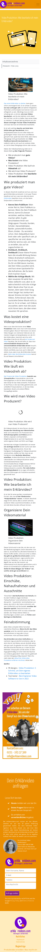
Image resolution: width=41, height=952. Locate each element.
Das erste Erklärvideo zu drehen (15, 103)
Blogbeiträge (21, 946)
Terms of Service (28, 901)
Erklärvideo (8, 198)
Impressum (20, 940)
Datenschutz (20, 942)
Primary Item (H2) (10, 66)
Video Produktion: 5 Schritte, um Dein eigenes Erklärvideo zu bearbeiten (22, 671)
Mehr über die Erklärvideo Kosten (19, 354)
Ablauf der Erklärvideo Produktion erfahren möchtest (17, 659)
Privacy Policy (14, 901)
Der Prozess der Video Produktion (15, 376)
